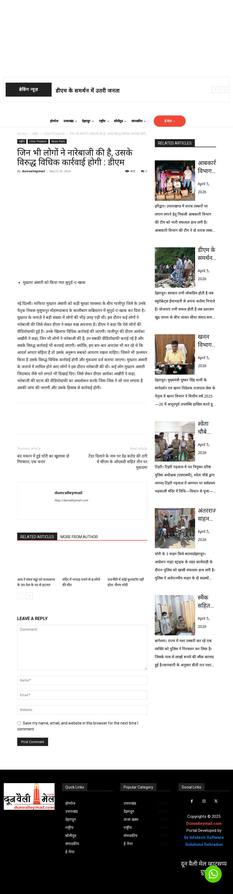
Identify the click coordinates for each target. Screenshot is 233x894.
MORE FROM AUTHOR (79, 537)
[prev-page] (20, 595)
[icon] (213, 876)
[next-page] (29, 595)
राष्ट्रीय (35, 133)
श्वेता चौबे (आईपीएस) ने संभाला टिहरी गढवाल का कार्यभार (207, 428)
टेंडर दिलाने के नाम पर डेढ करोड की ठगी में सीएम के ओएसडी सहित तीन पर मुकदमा (117, 462)
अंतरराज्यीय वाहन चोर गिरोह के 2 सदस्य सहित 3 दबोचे (207, 515)
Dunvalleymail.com (204, 823)
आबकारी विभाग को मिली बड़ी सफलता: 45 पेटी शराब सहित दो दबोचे (207, 167)
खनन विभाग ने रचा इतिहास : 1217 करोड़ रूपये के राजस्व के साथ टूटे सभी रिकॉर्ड (207, 341)
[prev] (215, 89)
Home (22, 133)
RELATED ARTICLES (37, 537)
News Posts (58, 141)
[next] (224, 89)
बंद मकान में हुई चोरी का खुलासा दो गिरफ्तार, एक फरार (43, 459)
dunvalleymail (33, 171)
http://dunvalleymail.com (71, 500)
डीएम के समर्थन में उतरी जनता (88, 90)
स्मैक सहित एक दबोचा (205, 602)
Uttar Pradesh (54, 133)
